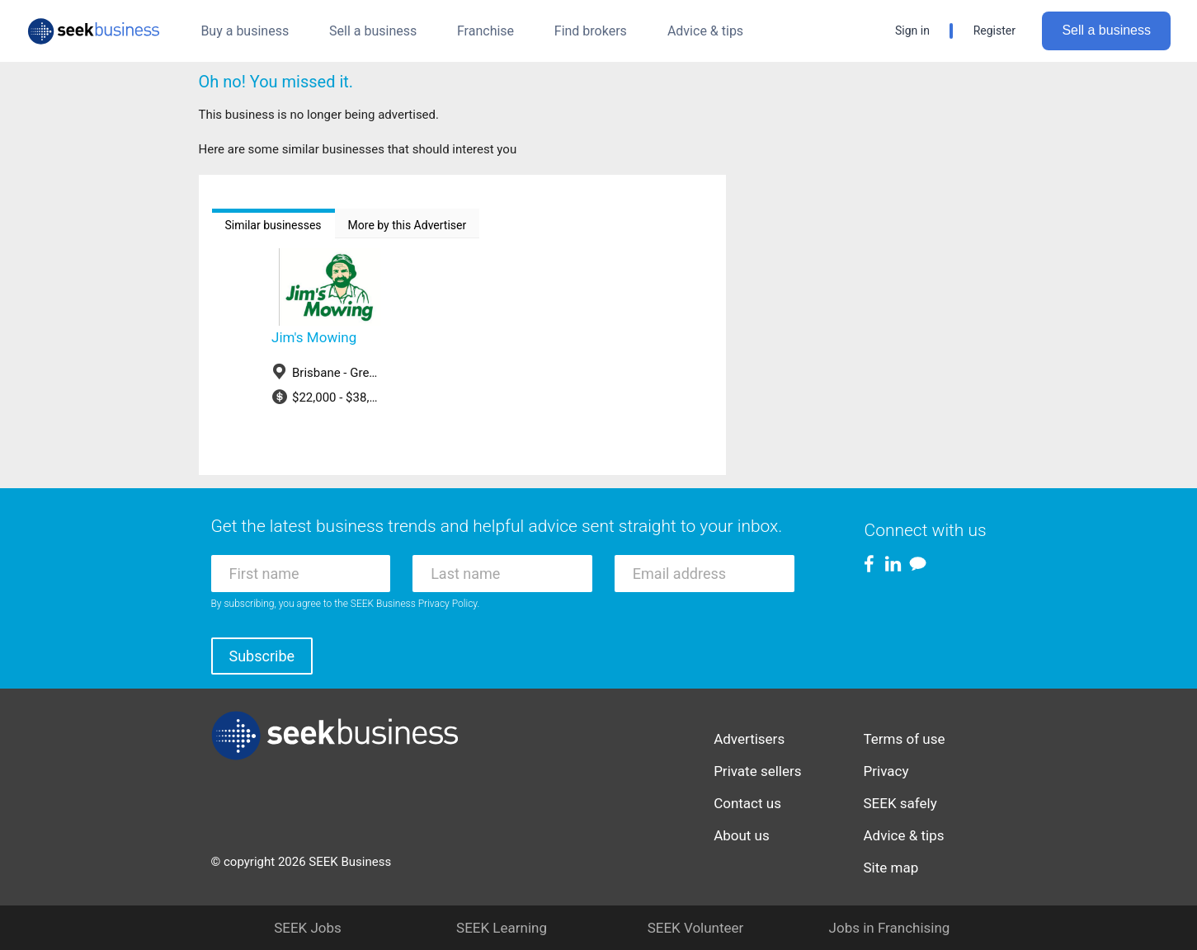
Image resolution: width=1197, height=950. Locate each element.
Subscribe (262, 656)
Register (994, 30)
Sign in (912, 30)
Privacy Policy (448, 603)
